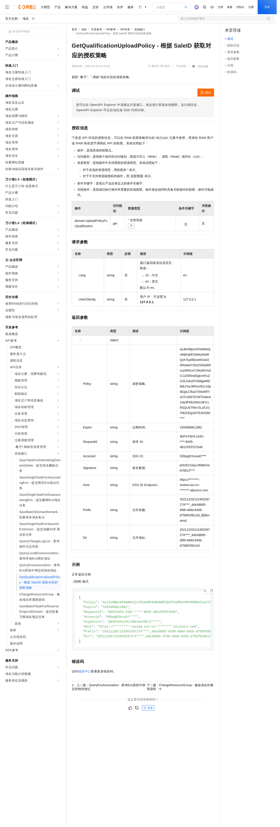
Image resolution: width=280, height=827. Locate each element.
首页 (74, 29)
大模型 (45, 7)
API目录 (125, 29)
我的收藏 (203, 66)
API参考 (111, 29)
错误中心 (84, 673)
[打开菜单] (7, 7)
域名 (26, 18)
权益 (85, 7)
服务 (130, 7)
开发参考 (96, 29)
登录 (267, 7)
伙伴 (120, 7)
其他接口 (139, 29)
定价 (96, 7)
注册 (251, 7)
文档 (220, 7)
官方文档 (11, 18)
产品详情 (181, 66)
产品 (57, 7)
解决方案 (71, 7)
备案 (229, 7)
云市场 (107, 7)
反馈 (148, 710)
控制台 (240, 7)
